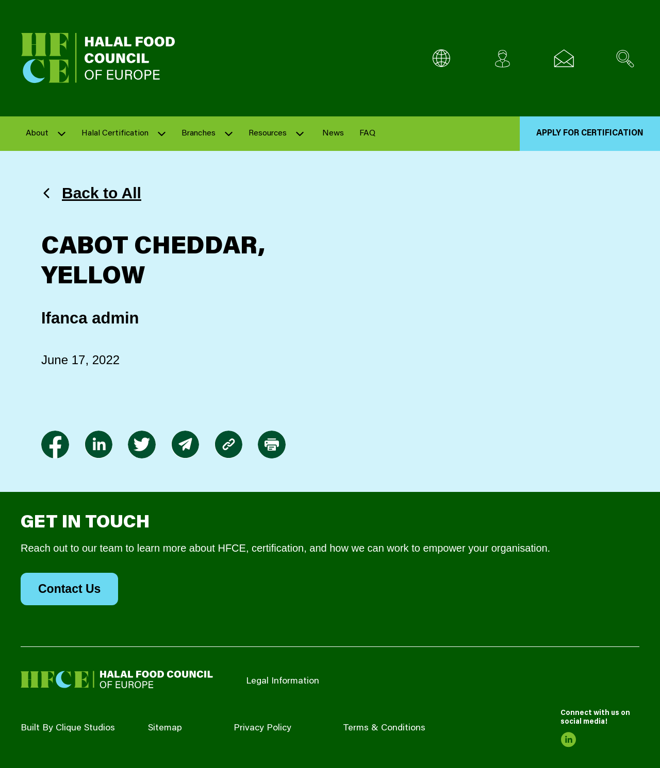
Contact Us (69, 588)
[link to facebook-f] (55, 444)
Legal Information (282, 681)
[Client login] (502, 58)
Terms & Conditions (384, 728)
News (333, 133)
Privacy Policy (262, 728)
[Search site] (625, 58)
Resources (268, 133)
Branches (199, 133)
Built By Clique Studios (68, 728)
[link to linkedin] (98, 444)
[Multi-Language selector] (441, 58)
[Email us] (564, 58)
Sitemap (165, 728)
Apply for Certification (590, 133)
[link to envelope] (185, 444)
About (37, 133)
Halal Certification (114, 133)
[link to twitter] (142, 444)
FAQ (367, 133)
